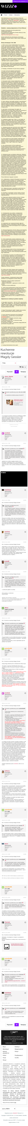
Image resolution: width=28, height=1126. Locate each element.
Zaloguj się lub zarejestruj (20, 1)
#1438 (24, 932)
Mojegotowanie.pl (19, 1049)
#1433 (24, 703)
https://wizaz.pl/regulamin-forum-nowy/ (9, 34)
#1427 (24, 443)
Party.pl (16, 1051)
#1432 (24, 659)
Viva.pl (4, 1057)
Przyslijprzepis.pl (19, 1055)
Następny (23, 371)
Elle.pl (4, 1046)
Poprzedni (10, 371)
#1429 (24, 542)
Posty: (6, 382)
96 (16, 371)
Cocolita (17, 1057)
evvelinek (16, 763)
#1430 (24, 571)
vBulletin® (15, 1113)
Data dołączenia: (8, 379)
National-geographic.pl (6, 1052)
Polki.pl (4, 1055)
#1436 (24, 854)
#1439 (24, 969)
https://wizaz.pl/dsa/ (5, 235)
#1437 (24, 897)
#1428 (24, 500)
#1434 (24, 781)
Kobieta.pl (17, 1046)
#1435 (24, 820)
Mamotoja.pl (6, 1049)
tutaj (15, 1102)
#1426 (24, 386)
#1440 (24, 1003)
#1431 (24, 618)
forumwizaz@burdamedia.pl (10, 291)
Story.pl (4, 1060)
